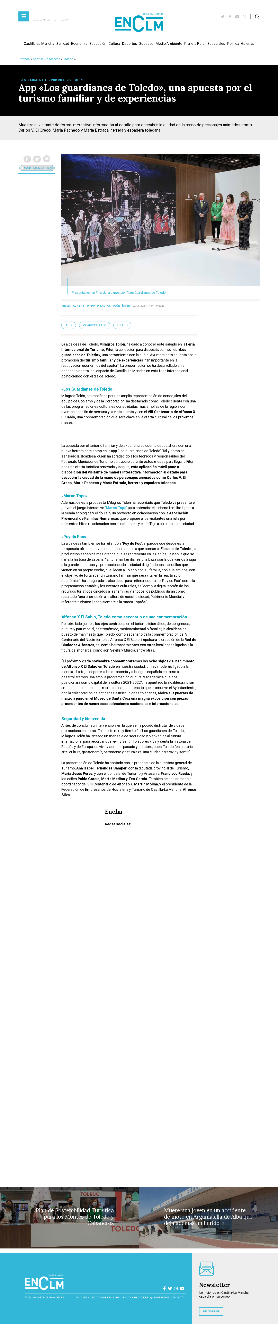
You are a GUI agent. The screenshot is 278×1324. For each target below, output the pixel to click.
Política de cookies (135, 1297)
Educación (97, 43)
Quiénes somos (159, 1297)
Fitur (68, 325)
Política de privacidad (106, 1297)
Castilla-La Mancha (39, 43)
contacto (178, 1297)
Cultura (114, 43)
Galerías (247, 43)
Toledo (68, 59)
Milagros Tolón (95, 325)
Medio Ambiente (169, 43)
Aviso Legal (82, 1297)
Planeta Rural (194, 43)
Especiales (216, 43)
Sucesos (146, 43)
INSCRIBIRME (211, 1311)
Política (233, 43)
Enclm (126, 305)
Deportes (129, 43)
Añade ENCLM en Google (36, 167)
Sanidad (62, 43)
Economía (79, 43)
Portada (24, 59)
